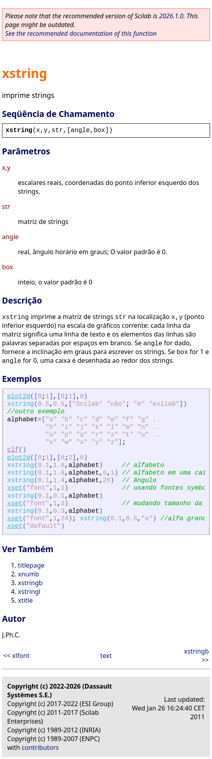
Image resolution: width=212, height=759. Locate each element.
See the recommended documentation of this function (81, 33)
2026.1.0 (171, 16)
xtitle (25, 600)
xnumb (28, 574)
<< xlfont (16, 655)
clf (13, 449)
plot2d (18, 396)
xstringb (30, 582)
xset (14, 488)
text (106, 655)
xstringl (29, 591)
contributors (40, 747)
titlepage (31, 565)
